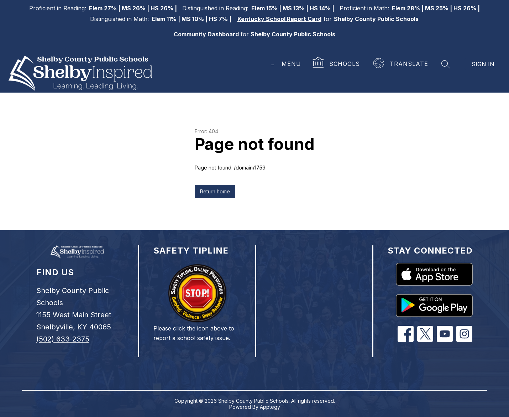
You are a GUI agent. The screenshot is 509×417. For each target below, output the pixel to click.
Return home (215, 191)
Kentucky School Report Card (279, 18)
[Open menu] (283, 63)
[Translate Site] (401, 64)
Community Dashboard (206, 34)
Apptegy (270, 407)
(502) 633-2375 (62, 339)
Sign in (483, 64)
